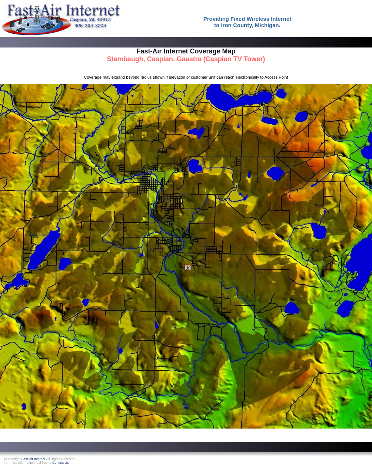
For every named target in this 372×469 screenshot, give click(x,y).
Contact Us (60, 463)
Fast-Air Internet (33, 459)
